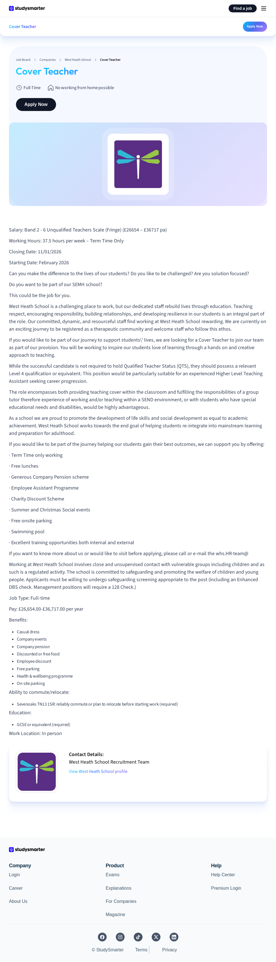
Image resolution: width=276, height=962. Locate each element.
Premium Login (226, 888)
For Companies (121, 901)
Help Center (223, 874)
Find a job (242, 8)
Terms (141, 949)
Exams (112, 874)
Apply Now (255, 26)
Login (14, 874)
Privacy (169, 949)
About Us (18, 901)
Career (16, 888)
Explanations (118, 888)
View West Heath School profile (98, 771)
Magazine (115, 914)
